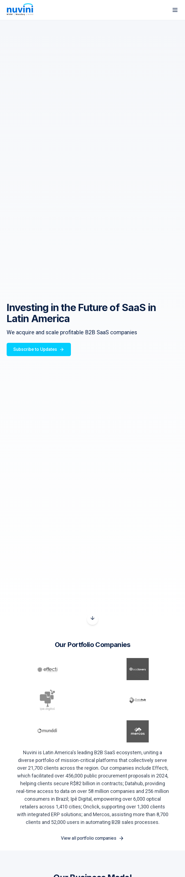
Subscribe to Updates (38, 349)
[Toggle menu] (175, 10)
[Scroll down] (92, 619)
